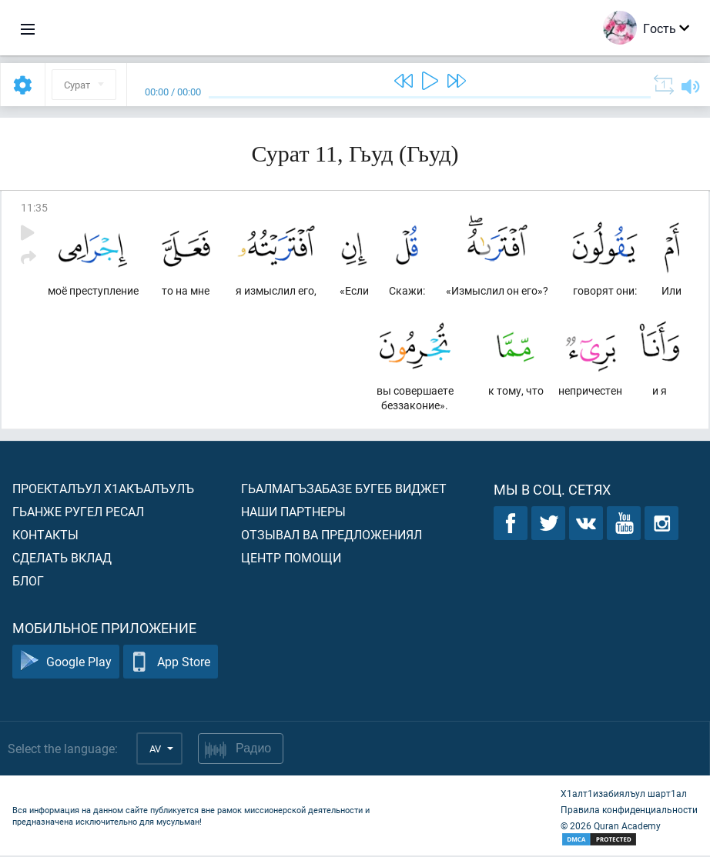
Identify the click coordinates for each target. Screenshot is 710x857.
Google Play (66, 663)
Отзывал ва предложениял (331, 536)
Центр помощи (291, 559)
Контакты (45, 536)
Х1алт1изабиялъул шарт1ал (624, 795)
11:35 (34, 207)
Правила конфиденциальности (629, 811)
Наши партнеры (293, 513)
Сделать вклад (62, 559)
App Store (170, 663)
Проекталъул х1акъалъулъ (103, 490)
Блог (28, 582)
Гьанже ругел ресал (78, 513)
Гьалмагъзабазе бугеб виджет (344, 490)
